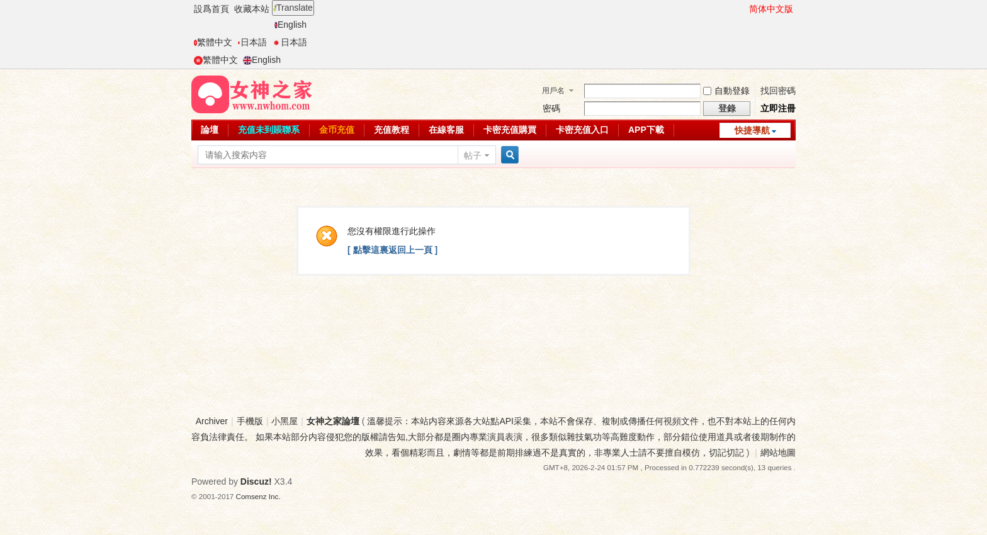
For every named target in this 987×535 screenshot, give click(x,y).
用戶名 (553, 90)
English (290, 25)
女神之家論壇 (333, 421)
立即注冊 (778, 108)
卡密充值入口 (582, 130)
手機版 (250, 421)
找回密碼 (778, 91)
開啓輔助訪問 (743, 8)
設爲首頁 (211, 9)
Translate (293, 8)
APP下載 (646, 130)
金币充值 (336, 130)
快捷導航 (752, 130)
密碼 (551, 108)
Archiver (212, 421)
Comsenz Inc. (258, 496)
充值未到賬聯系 (269, 130)
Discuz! (256, 481)
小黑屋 (284, 421)
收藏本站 (251, 9)
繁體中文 (213, 42)
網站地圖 (778, 453)
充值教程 (391, 130)
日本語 (252, 42)
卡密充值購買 (509, 130)
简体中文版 (771, 9)
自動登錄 (726, 91)
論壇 (209, 130)
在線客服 (446, 130)
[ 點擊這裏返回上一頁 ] (392, 250)
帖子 (473, 155)
